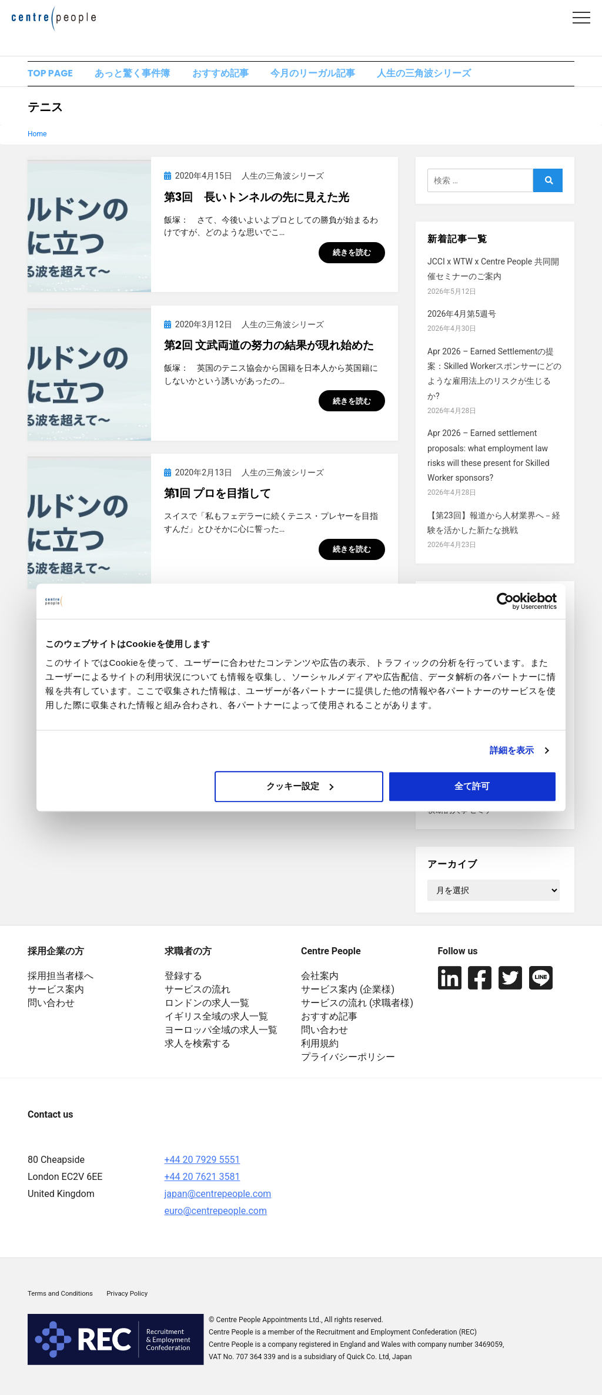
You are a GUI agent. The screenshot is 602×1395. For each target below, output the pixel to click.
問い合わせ (51, 1004)
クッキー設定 (299, 786)
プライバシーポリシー (348, 1058)
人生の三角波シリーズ (439, 74)
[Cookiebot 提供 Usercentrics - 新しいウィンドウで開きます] (505, 601)
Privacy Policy (127, 1295)
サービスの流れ (197, 990)
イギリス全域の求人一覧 (216, 1017)
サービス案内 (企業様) (347, 990)
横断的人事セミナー (464, 811)
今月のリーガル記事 (324, 74)
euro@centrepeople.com (216, 1212)
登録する (183, 976)
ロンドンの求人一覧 (207, 1004)
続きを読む (352, 254)
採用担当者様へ (60, 976)
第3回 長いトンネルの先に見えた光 (257, 199)
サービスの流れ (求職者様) (357, 1004)
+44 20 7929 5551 (202, 1161)
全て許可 (472, 786)
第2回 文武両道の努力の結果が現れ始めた (269, 347)
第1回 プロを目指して (217, 495)
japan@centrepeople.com (218, 1195)
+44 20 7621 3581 (202, 1178)
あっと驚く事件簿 (137, 74)
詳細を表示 (512, 750)
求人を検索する (197, 1044)
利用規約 (320, 1044)
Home (37, 136)
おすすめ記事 (228, 74)
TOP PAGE (50, 74)
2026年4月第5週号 (461, 315)
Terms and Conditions (60, 1295)
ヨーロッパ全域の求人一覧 (221, 1031)
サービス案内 (56, 990)
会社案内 (320, 976)
